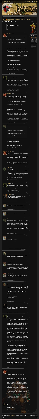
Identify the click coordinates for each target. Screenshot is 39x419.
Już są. (8, 140)
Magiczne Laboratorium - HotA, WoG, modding (23, 19)
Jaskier (8, 203)
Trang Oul (9, 194)
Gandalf (8, 183)
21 (32, 44)
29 (31, 40)
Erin (8, 314)
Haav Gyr (8, 282)
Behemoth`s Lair (6, 8)
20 (31, 44)
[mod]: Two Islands (7, 20)
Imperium (4, 19)
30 (32, 40)
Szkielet (8, 304)
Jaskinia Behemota (12, 415)
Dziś (32, 47)
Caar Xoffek (9, 33)
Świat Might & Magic (10, 19)
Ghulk (8, 124)
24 (36, 44)
